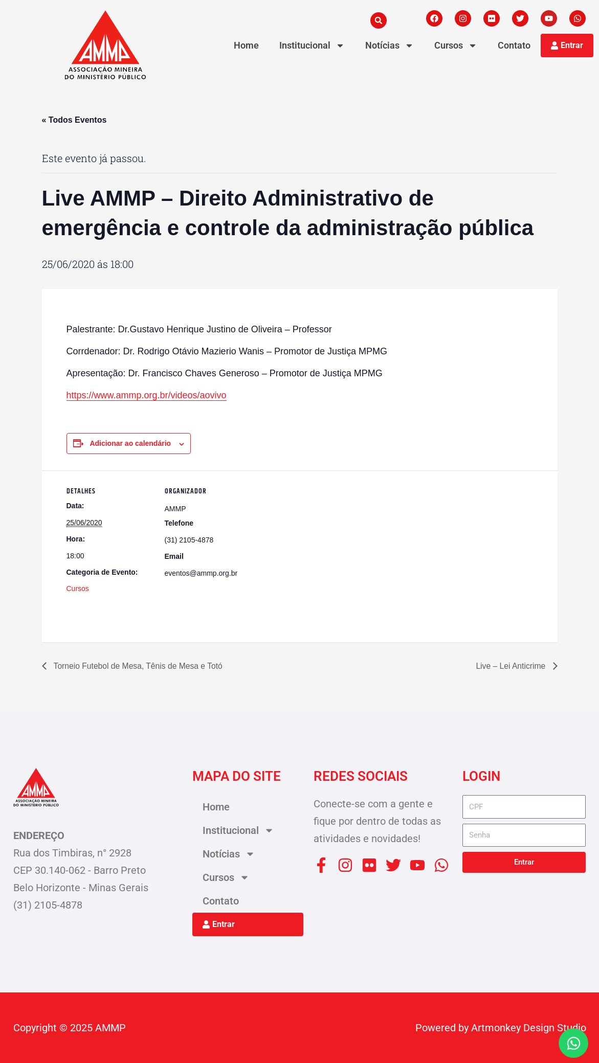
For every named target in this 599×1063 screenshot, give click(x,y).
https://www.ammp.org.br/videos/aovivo (146, 396)
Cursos (455, 45)
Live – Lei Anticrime (510, 665)
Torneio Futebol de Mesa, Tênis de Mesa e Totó (139, 665)
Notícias (389, 45)
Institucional (312, 45)
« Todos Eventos (74, 120)
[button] (378, 20)
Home (246, 45)
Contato (514, 45)
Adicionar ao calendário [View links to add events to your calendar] (130, 444)
